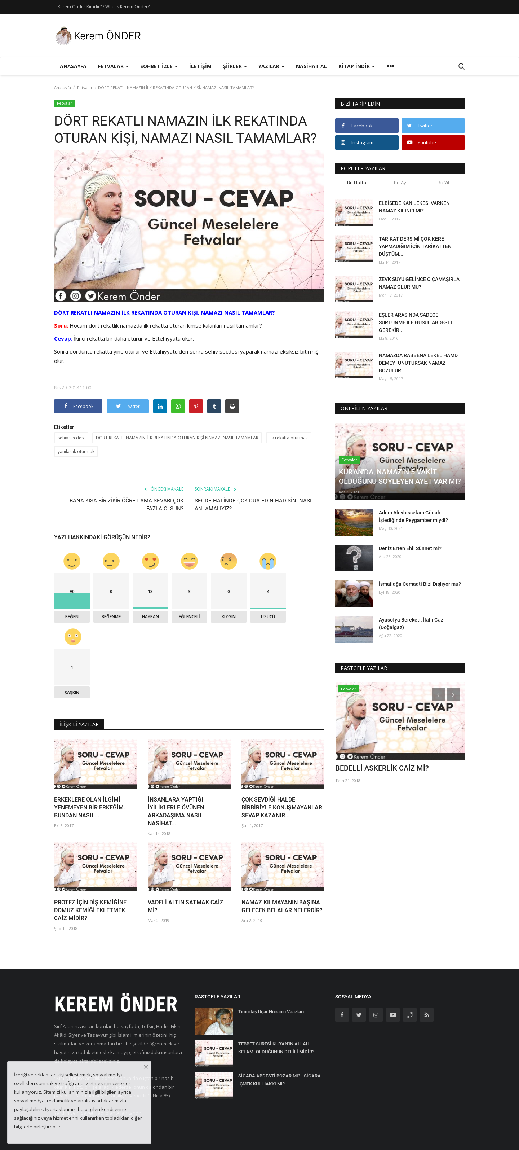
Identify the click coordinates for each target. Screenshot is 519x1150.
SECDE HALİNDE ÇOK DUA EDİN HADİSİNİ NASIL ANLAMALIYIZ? (254, 504)
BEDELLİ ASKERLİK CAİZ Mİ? (382, 768)
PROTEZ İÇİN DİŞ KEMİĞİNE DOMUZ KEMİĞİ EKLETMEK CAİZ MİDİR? (90, 910)
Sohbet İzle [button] (159, 66)
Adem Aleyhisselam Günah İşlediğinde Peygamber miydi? (413, 516)
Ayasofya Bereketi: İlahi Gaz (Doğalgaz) (411, 623)
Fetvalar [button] (113, 66)
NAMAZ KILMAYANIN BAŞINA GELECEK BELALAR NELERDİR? (282, 906)
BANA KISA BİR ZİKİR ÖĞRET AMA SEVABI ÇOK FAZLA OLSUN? (126, 504)
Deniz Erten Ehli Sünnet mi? (410, 548)
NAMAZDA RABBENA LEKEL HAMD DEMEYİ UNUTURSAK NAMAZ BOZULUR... (418, 362)
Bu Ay (400, 182)
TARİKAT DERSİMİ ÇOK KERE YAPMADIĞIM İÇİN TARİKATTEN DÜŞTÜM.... (415, 246)
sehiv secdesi (71, 438)
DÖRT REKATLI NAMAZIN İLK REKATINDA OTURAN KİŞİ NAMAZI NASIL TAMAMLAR (177, 438)
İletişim (200, 66)
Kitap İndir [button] (356, 66)
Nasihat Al (311, 66)
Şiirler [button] (235, 66)
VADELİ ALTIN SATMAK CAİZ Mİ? (185, 906)
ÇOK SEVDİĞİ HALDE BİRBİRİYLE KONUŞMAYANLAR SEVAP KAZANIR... (281, 807)
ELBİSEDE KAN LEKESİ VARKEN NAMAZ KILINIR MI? (414, 207)
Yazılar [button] (271, 66)
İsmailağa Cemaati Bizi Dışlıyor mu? (420, 584)
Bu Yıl (443, 182)
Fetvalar (85, 87)
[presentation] (438, 694)
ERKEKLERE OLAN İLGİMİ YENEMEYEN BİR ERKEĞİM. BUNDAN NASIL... (89, 807)
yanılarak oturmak (76, 451)
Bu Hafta (356, 182)
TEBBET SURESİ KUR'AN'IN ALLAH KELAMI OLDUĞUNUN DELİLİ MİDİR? (276, 1047)
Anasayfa (73, 66)
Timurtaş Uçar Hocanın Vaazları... (273, 1011)
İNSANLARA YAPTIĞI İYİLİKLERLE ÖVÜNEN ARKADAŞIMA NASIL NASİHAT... (176, 811)
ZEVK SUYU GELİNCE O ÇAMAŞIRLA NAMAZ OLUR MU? (419, 283)
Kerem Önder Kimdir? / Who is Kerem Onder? (104, 7)
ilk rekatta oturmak (289, 438)
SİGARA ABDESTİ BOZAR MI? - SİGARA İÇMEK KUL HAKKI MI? (279, 1080)
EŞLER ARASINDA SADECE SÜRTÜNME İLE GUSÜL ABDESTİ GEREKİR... (415, 322)
